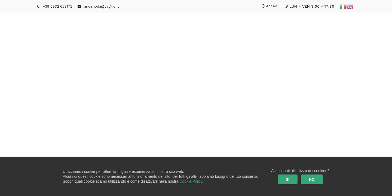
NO (312, 179)
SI (287, 179)
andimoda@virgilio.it (101, 6)
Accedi (270, 6)
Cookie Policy (190, 181)
